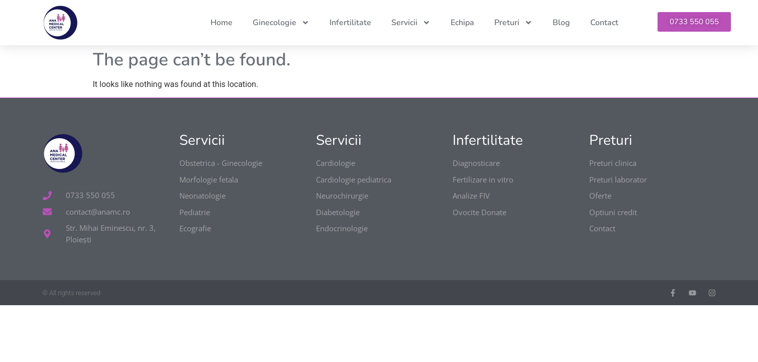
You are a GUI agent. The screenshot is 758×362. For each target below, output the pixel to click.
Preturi (513, 23)
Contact (604, 22)
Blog (561, 22)
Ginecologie (281, 23)
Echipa (462, 22)
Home (221, 22)
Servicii (410, 23)
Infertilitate (350, 22)
